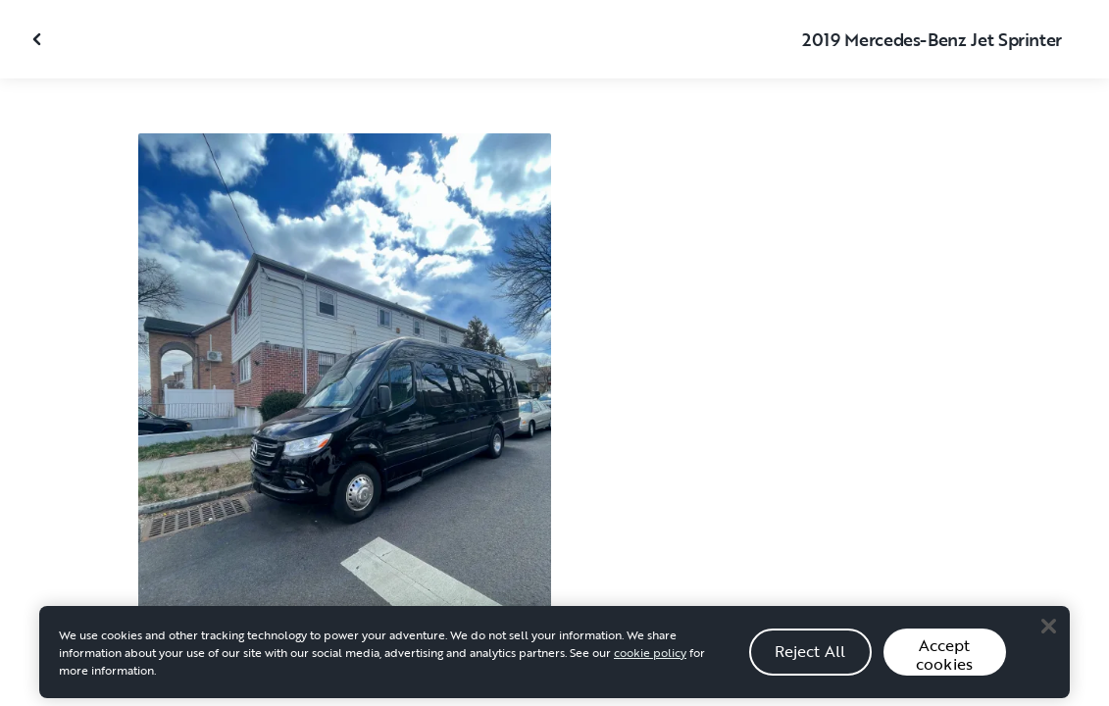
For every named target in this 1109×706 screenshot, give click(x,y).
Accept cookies (944, 660)
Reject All (810, 657)
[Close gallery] (39, 39)
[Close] (1048, 632)
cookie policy (650, 658)
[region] (554, 658)
